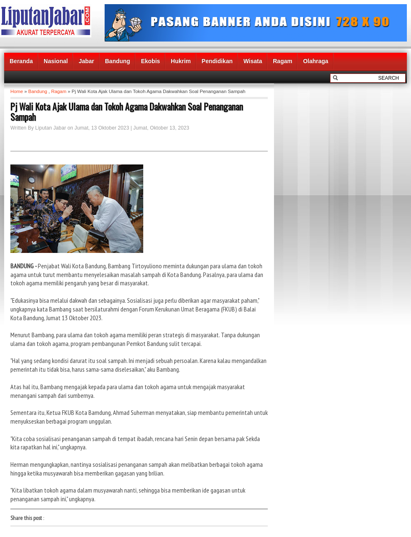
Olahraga (315, 61)
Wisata (252, 61)
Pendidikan (217, 61)
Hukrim (181, 61)
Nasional (56, 61)
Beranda (21, 61)
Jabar (86, 61)
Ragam (282, 61)
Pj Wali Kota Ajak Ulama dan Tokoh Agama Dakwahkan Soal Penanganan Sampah (126, 112)
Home (16, 91)
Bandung (117, 61)
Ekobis (150, 61)
